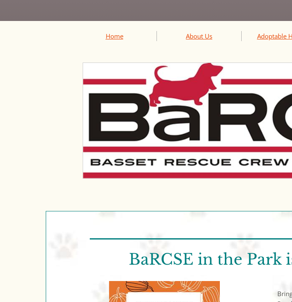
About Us (199, 36)
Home (114, 36)
